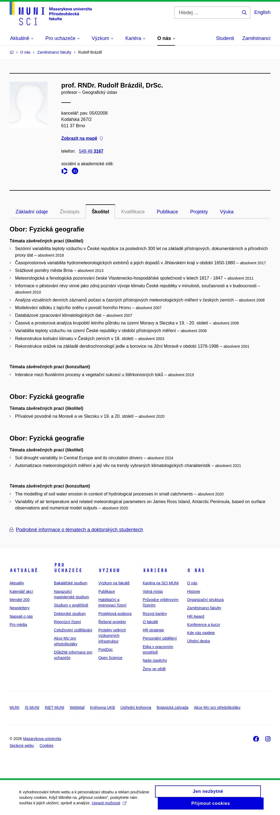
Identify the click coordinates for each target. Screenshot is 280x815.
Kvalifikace (133, 211)
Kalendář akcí (21, 591)
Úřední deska (198, 641)
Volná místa (153, 591)
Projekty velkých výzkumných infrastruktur (112, 635)
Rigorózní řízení (67, 622)
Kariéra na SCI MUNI (161, 583)
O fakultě (150, 622)
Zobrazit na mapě (82, 138)
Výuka (227, 211)
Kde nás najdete (201, 633)
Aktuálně (24, 570)
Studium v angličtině (71, 605)
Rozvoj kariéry (155, 613)
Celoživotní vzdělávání (73, 630)
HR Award (195, 616)
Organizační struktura (205, 600)
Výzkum (109, 570)
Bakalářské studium (70, 583)
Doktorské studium (70, 613)
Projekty (199, 211)
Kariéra (155, 570)
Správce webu (22, 745)
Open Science (110, 658)
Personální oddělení (160, 638)
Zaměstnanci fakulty (204, 608)
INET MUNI (54, 707)
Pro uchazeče (68, 567)
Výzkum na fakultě (114, 583)
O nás (196, 570)
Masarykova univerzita (42, 738)
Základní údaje (32, 211)
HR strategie (153, 630)
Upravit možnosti (109, 806)
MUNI (14, 707)
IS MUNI (32, 707)
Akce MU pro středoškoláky (217, 707)
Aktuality (17, 583)
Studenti (225, 38)
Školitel (100, 211)
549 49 (91, 151)
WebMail (77, 707)
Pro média (18, 624)
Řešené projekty (112, 622)
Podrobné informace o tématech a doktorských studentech (76, 529)
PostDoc (105, 649)
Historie (193, 591)
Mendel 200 (20, 600)
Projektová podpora (115, 613)
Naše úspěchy (155, 660)
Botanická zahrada (172, 707)
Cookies (47, 745)
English (262, 12)
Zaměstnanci (256, 38)
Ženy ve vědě (154, 669)
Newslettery (20, 608)
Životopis (70, 211)
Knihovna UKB (102, 707)
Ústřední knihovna (135, 707)
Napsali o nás (21, 616)
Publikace (167, 211)
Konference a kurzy (203, 624)
